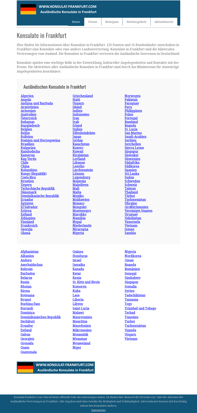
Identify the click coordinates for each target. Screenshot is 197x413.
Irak (76, 122)
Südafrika (132, 162)
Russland (131, 122)
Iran (76, 118)
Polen (129, 114)
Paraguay (132, 103)
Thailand (131, 192)
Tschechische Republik (38, 188)
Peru (128, 107)
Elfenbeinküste (84, 133)
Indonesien (81, 114)
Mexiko (78, 196)
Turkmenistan (135, 200)
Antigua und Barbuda (37, 103)
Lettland (79, 159)
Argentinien (30, 107)
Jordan (78, 140)
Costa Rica (28, 177)
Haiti (76, 100)
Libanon (79, 162)
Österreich (29, 118)
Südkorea (132, 166)
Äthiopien (28, 218)
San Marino (133, 133)
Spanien (131, 170)
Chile (24, 162)
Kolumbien (29, 170)
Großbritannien (136, 207)
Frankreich (29, 225)
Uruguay (131, 214)
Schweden (132, 181)
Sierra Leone (134, 148)
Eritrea (26, 211)
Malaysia (79, 181)
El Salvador (29, 207)
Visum (92, 21)
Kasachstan (81, 144)
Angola (26, 100)
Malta (77, 192)
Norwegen (132, 96)
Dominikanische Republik (40, 196)
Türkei (130, 196)
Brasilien (27, 144)
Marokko (79, 214)
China (25, 166)
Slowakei (131, 155)
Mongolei (79, 207)
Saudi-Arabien (135, 137)
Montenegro (82, 211)
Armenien (28, 111)
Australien (28, 114)
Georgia (26, 229)
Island (77, 107)
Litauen (78, 174)
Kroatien (27, 181)
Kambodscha (30, 151)
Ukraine (131, 203)
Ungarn (78, 103)
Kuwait (78, 151)
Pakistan (131, 100)
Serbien (130, 140)
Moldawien (81, 200)
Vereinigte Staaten (138, 211)
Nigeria (78, 233)
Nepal (77, 222)
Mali (76, 188)
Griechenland (83, 96)
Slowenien (132, 159)
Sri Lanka (132, 174)
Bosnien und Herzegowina (40, 140)
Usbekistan (133, 218)
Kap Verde (28, 159)
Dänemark (28, 192)
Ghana (25, 233)
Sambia (130, 233)
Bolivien (27, 137)
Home (76, 21)
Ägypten (27, 203)
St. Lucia (131, 129)
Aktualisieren (163, 21)
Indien (77, 111)
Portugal (131, 118)
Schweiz (131, 185)
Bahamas (27, 122)
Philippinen (133, 111)
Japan (77, 137)
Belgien (26, 129)
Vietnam (131, 225)
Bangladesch (30, 125)
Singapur (131, 151)
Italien (77, 129)
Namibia (79, 218)
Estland (26, 214)
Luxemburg (81, 177)
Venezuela (132, 222)
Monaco (78, 203)
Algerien (27, 96)
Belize (25, 133)
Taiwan (130, 188)
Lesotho (78, 166)
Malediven (80, 185)
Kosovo (78, 148)
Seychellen (133, 144)
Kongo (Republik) (33, 174)
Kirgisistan (81, 155)
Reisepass (112, 21)
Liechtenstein (83, 170)
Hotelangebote (136, 21)
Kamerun (28, 155)
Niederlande (82, 225)
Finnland (27, 222)
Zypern (26, 185)
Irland (77, 125)
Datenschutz (98, 410)
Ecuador (27, 200)
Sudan (129, 177)
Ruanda (130, 125)
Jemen (129, 229)
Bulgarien (28, 148)
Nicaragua (80, 229)
